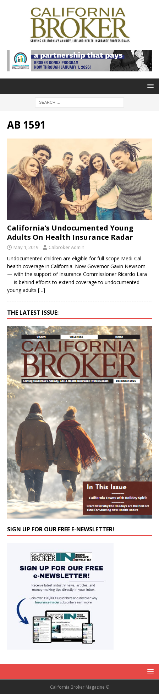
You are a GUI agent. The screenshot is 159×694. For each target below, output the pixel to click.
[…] (41, 290)
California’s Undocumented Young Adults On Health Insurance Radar (70, 232)
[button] (149, 85)
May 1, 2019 (25, 247)
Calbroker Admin (66, 247)
